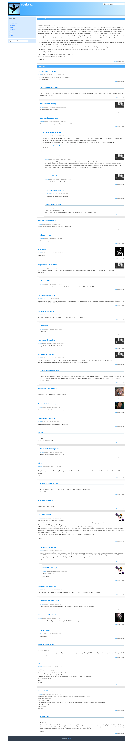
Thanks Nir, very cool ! (45, 500)
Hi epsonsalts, (44, 716)
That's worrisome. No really (49, 87)
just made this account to (46, 311)
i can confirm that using (48, 104)
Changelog (12, 29)
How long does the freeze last (52, 132)
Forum (11, 27)
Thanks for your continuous (47, 221)
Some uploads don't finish (46, 295)
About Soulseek (13, 23)
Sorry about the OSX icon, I (47, 418)
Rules (11, 33)
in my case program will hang (54, 156)
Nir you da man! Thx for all (47, 615)
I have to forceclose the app (53, 204)
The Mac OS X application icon (48, 388)
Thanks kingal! (45, 630)
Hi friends (41, 432)
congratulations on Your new (47, 265)
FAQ (11, 31)
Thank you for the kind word (49, 601)
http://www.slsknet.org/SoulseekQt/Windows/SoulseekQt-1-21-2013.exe (61, 145)
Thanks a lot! (42, 249)
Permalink (40, 74)
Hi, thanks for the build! (46, 644)
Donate (11, 35)
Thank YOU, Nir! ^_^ (50, 568)
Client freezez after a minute (47, 71)
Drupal (69, 738)
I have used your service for (47, 586)
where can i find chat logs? (46, 354)
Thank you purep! (46, 235)
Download (12, 25)
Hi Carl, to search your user (49, 483)
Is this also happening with (55, 190)
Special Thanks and (44, 515)
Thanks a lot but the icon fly (47, 404)
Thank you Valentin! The (48, 547)
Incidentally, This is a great (47, 691)
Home (11, 21)
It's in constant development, (49, 449)
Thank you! (44, 326)
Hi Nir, (40, 463)
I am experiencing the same (49, 118)
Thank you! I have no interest (49, 281)
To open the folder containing (49, 370)
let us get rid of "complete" (47, 340)
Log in (115, 61)
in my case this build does (53, 176)
